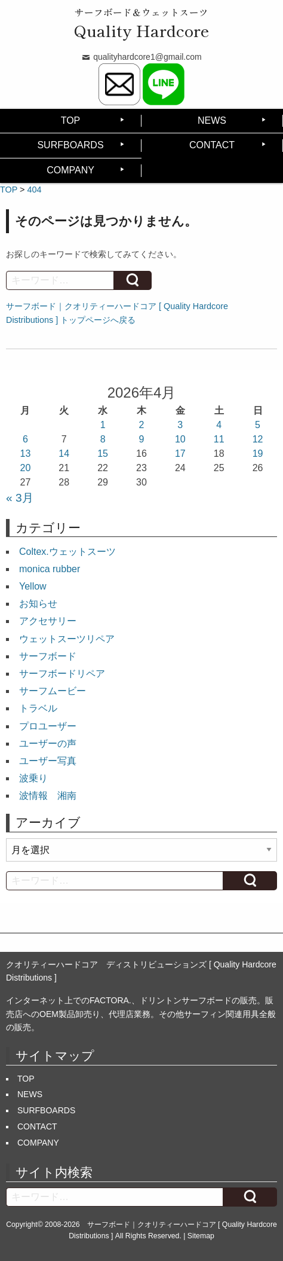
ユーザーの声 (47, 743)
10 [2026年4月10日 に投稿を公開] (180, 439)
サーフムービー (52, 691)
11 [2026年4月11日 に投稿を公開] (219, 439)
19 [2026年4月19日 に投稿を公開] (258, 453)
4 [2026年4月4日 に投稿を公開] (219, 425)
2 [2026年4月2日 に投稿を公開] (141, 425)
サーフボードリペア (62, 673)
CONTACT (212, 145)
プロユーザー (47, 726)
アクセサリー (47, 621)
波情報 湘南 (47, 795)
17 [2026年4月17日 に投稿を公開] (180, 453)
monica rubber (49, 569)
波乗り (33, 778)
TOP (71, 120)
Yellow (33, 586)
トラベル (38, 708)
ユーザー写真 (47, 761)
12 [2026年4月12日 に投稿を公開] (258, 439)
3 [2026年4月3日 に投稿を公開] (180, 425)
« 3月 (19, 497)
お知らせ (38, 604)
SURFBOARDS (70, 145)
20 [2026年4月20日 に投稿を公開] (25, 468)
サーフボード (47, 656)
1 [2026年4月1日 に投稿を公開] (103, 425)
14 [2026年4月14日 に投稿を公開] (64, 453)
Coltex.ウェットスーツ (67, 551)
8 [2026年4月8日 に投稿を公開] (103, 439)
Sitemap (200, 1236)
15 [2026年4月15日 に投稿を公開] (102, 453)
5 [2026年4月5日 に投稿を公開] (257, 425)
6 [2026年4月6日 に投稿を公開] (25, 439)
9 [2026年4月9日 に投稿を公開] (141, 439)
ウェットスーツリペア (67, 639)
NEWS (212, 120)
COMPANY (70, 170)
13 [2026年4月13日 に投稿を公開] (25, 453)
